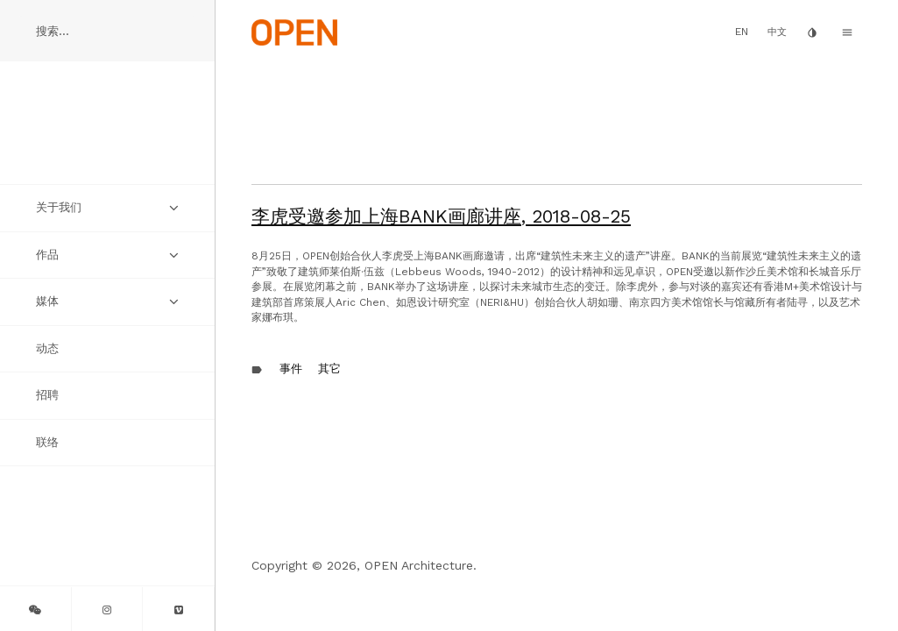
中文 (777, 32)
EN (741, 31)
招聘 (47, 394)
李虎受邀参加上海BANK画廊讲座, (441, 216)
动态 (47, 348)
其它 (329, 368)
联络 (47, 442)
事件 (290, 368)
